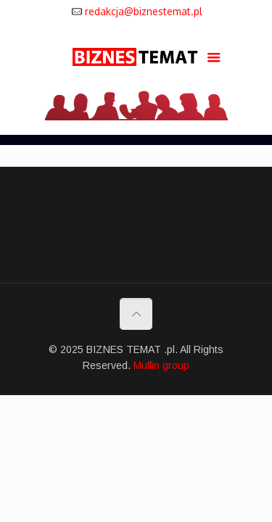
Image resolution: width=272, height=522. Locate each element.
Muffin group (161, 365)
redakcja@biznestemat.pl (143, 11)
